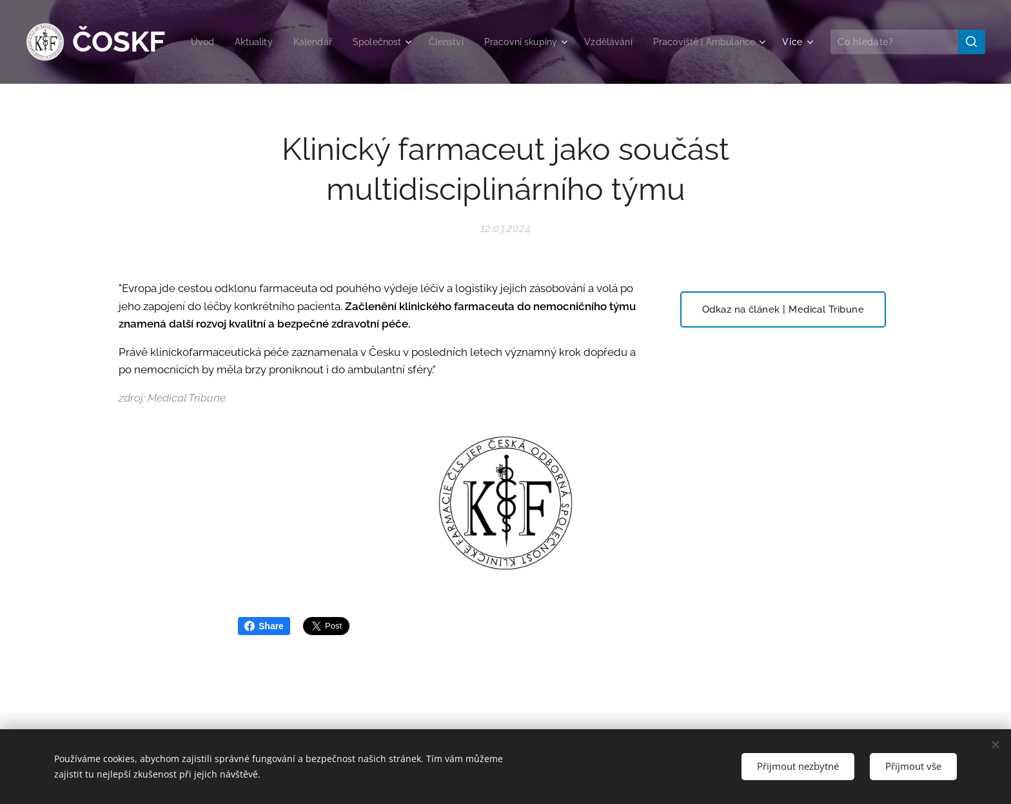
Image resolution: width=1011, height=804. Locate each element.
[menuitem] (313, 42)
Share (264, 626)
